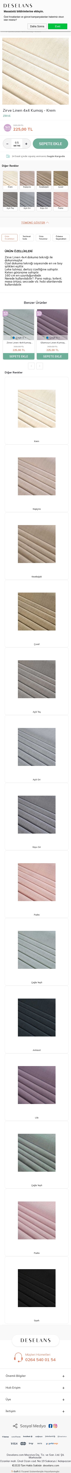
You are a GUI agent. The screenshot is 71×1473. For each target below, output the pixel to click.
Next (39, 366)
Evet (57, 26)
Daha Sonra (37, 26)
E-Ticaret (24, 1471)
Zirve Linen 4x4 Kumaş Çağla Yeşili (18, 343)
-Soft (15, 1471)
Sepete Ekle (50, 143)
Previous (31, 366)
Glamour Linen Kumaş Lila (52, 343)
